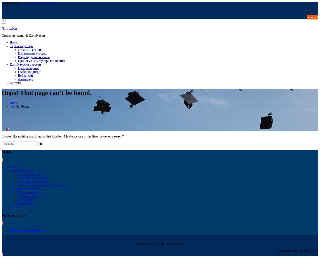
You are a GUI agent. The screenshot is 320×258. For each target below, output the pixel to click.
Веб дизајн (25, 75)
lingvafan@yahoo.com (38, 3)
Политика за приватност (26, 230)
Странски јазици (21, 46)
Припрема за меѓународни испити (41, 61)
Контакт (15, 83)
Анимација (25, 79)
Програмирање (28, 68)
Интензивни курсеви (32, 53)
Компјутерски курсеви (25, 64)
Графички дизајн (29, 72)
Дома (13, 42)
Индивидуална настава (34, 57)
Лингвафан (9, 28)
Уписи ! (312, 17)
